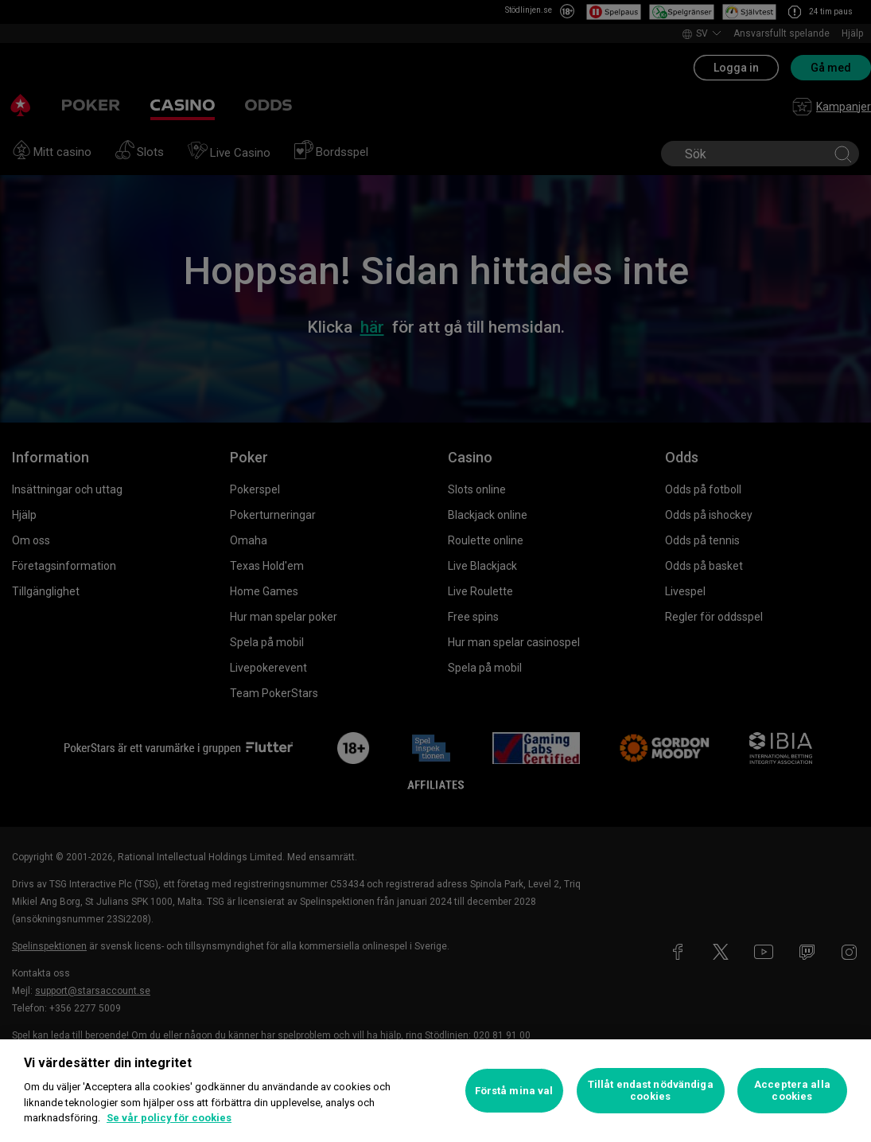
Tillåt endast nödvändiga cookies (651, 1090)
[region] (435, 1090)
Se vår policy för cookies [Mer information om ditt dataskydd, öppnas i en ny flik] (169, 1118)
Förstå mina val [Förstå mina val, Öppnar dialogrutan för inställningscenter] (514, 1091)
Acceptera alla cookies (792, 1090)
